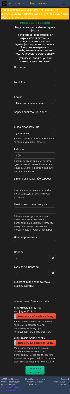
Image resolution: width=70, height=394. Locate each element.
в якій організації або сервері (32, 178)
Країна (18, 97)
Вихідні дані (6, 387)
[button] (35, 370)
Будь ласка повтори (26, 267)
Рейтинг (19, 149)
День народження (25, 237)
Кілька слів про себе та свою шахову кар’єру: (32, 284)
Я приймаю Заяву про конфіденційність (28, 309)
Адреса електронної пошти (31, 112)
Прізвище (20, 67)
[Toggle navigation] (63, 3)
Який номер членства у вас (31, 204)
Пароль (19, 252)
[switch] (35, 316)
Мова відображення (26, 127)
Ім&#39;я (20, 82)
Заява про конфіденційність (10, 388)
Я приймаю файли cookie (30, 338)
